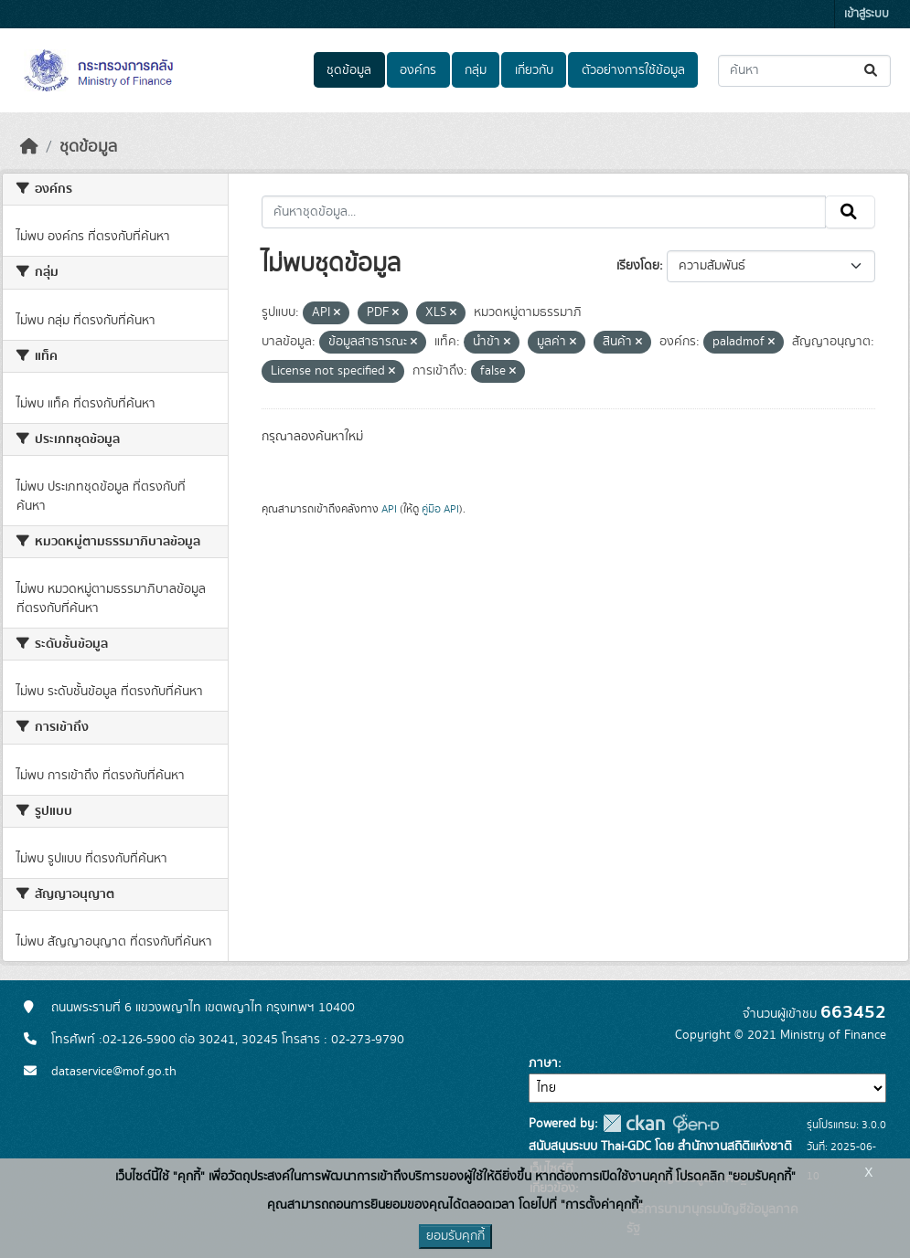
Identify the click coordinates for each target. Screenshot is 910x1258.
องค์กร (418, 70)
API (389, 509)
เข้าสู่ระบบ (866, 14)
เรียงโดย (637, 266)
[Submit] (872, 71)
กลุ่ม (476, 70)
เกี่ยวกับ (534, 70)
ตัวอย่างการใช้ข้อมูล (633, 70)
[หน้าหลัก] (29, 147)
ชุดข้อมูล (349, 70)
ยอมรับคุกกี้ (455, 1236)
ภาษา (543, 1063)
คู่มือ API (440, 509)
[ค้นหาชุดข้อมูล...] (804, 71)
